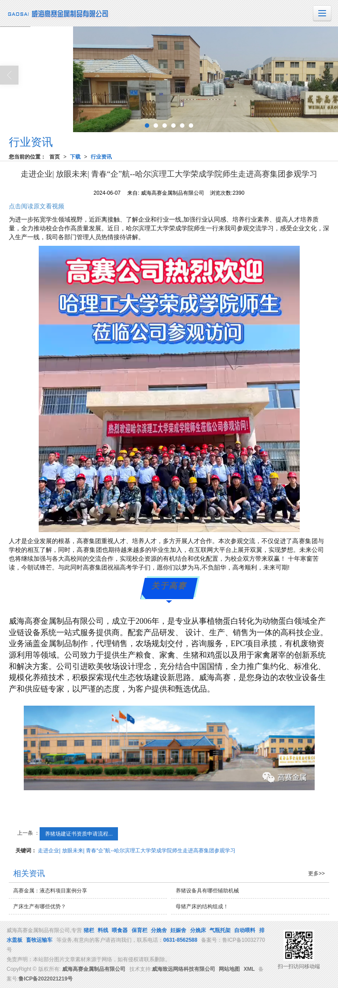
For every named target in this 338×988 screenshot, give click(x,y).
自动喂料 (244, 930)
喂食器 (120, 930)
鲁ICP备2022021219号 (45, 979)
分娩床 (198, 930)
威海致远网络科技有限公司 (183, 969)
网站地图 (229, 969)
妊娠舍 (178, 930)
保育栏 (139, 930)
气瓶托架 (220, 930)
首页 (54, 157)
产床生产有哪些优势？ (39, 906)
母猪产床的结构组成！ (202, 906)
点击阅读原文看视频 (36, 206)
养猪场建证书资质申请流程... (79, 834)
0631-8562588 (180, 940)
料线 (103, 930)
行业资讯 (101, 157)
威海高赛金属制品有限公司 (93, 969)
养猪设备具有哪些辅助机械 (207, 891)
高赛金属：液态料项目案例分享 (50, 891)
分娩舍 (159, 930)
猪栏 (89, 930)
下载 (75, 157)
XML (249, 969)
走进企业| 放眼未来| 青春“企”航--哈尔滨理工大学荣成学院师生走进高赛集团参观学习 (136, 850)
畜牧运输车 (39, 940)
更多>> (316, 873)
